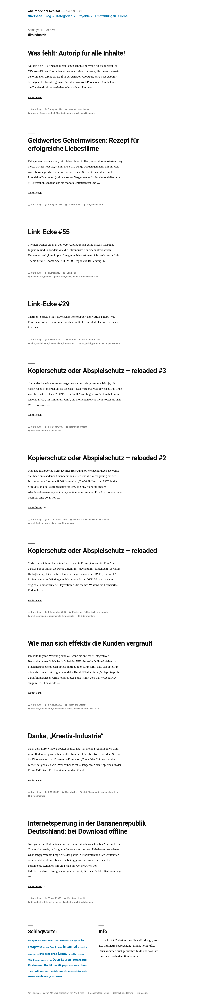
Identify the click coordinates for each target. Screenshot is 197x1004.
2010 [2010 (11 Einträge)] (29, 941)
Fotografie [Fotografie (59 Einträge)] (35, 947)
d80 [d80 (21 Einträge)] (57, 940)
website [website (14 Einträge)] (84, 971)
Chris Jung (36, 109)
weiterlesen (35, 97)
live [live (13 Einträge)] (69, 954)
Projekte (83, 16)
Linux (117, 792)
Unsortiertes (83, 109)
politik (88, 343)
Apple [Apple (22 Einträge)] (34, 940)
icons (69, 276)
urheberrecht (87, 276)
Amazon (35, 113)
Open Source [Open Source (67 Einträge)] (62, 960)
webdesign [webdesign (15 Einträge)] (76, 971)
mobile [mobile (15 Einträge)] (73, 954)
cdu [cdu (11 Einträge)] (49, 941)
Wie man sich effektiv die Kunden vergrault (90, 643)
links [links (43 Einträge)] (54, 953)
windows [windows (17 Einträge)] (31, 977)
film (58, 113)
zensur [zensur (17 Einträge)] (59, 977)
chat (33, 343)
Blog (47, 16)
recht (91, 708)
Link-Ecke (71, 273)
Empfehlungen (105, 16)
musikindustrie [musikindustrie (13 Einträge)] (40, 960)
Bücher (43, 113)
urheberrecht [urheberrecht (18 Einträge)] (33, 971)
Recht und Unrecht (78, 427)
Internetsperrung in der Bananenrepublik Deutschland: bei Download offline (87, 827)
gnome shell (59, 276)
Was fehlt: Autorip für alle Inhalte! (76, 53)
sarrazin (116, 343)
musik (76, 113)
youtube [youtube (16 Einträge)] (52, 977)
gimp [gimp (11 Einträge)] (47, 947)
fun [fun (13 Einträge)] (44, 947)
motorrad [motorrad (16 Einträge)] (80, 954)
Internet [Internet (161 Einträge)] (70, 946)
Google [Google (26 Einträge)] (53, 947)
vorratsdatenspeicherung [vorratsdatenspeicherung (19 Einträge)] (61, 971)
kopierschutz (69, 343)
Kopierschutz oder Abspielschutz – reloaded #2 (97, 458)
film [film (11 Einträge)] (79, 941)
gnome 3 (48, 276)
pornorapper (98, 343)
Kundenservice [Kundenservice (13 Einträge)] (33, 954)
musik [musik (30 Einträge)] (31, 960)
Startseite (35, 16)
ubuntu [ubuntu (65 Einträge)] (84, 965)
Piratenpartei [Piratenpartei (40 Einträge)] (79, 959)
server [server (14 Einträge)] (76, 966)
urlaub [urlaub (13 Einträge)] (42, 971)
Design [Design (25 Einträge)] (73, 940)
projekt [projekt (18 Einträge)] (65, 966)
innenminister (55, 343)
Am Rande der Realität (44, 11)
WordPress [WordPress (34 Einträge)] (42, 976)
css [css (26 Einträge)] (53, 940)
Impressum (142, 993)
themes (76, 276)
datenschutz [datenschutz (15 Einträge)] (64, 941)
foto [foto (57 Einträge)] (83, 940)
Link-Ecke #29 (49, 304)
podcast (80, 343)
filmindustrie (67, 113)
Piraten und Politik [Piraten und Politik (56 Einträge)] (40, 965)
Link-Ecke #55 (49, 232)
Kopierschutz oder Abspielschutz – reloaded (92, 551)
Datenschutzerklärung (98, 993)
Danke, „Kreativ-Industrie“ (65, 736)
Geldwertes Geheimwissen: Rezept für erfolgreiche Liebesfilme (83, 144)
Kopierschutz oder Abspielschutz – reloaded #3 (97, 371)
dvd (33, 430)
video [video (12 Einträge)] (47, 971)
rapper (108, 343)
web (96, 276)
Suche (123, 16)
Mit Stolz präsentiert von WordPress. (67, 993)
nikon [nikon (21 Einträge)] (49, 960)
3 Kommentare (88, 616)
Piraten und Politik (82, 519)
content (51, 113)
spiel (97, 708)
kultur (55, 902)
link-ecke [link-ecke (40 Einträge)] (44, 953)
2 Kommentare (38, 796)
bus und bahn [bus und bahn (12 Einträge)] (42, 941)
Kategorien (64, 16)
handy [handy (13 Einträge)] (60, 947)
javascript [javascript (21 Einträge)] (82, 947)
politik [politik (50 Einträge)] (57, 965)
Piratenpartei (68, 523)
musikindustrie (87, 113)
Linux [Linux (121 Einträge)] (62, 953)
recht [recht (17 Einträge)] (71, 966)
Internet (72, 109)
